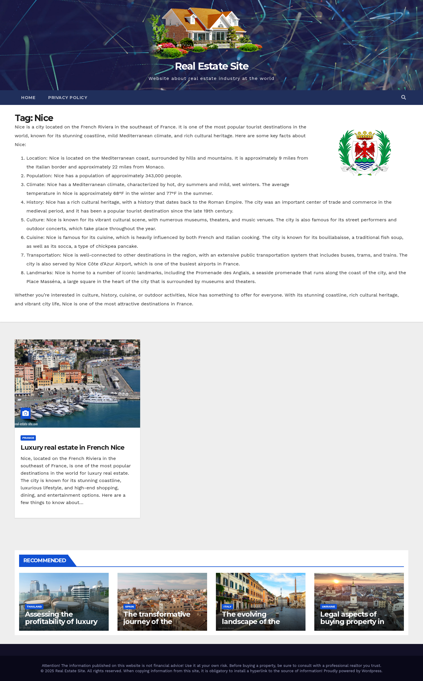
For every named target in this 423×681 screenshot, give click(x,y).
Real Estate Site (211, 66)
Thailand (34, 606)
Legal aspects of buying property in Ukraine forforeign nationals (352, 625)
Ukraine (328, 606)
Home (28, 97)
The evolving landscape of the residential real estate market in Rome (259, 625)
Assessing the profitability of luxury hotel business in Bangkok (61, 625)
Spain (129, 606)
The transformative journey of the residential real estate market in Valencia (161, 625)
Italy (227, 606)
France (28, 437)
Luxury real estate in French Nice (72, 447)
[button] (403, 97)
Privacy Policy (67, 97)
